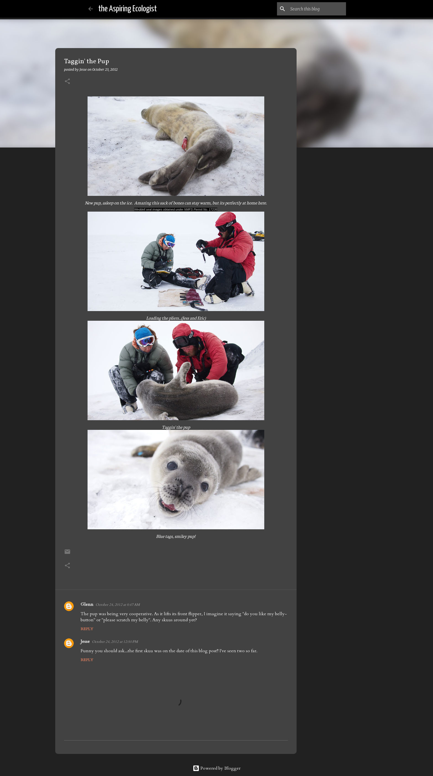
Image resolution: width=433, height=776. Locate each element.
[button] (67, 81)
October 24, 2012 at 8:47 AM (118, 604)
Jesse (85, 641)
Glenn (87, 604)
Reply (87, 629)
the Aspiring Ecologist (127, 9)
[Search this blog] (317, 8)
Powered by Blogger (217, 768)
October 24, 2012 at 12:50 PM (115, 641)
